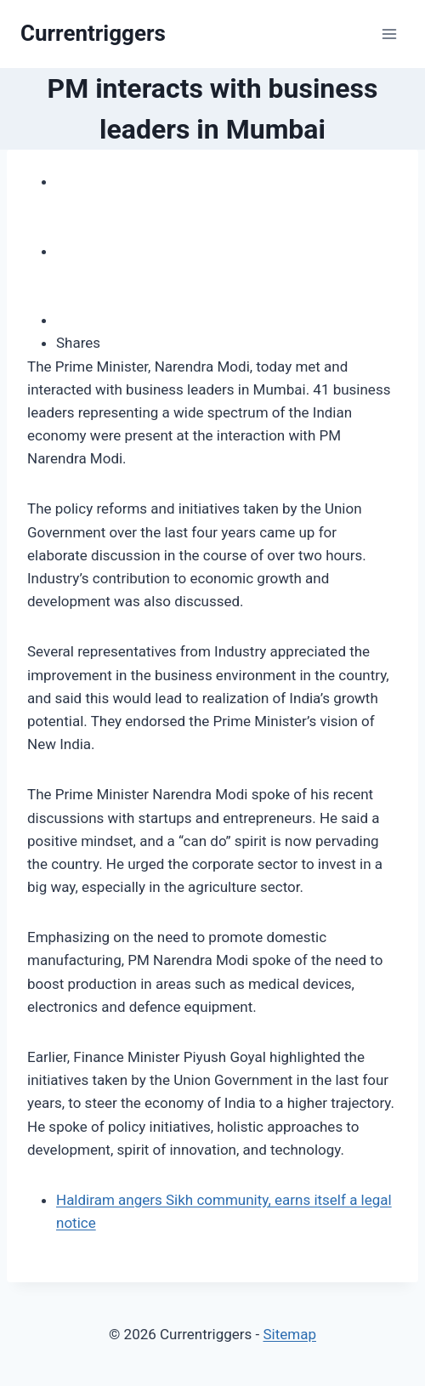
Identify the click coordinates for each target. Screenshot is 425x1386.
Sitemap (289, 1334)
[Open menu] (389, 33)
